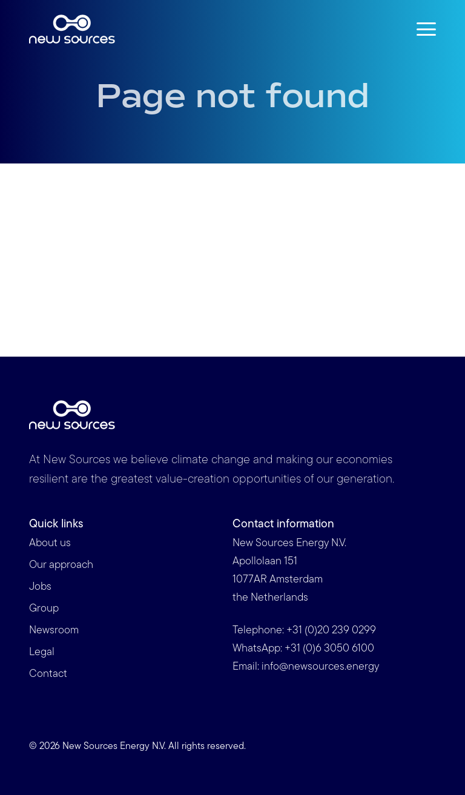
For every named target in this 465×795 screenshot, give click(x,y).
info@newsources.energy (320, 667)
